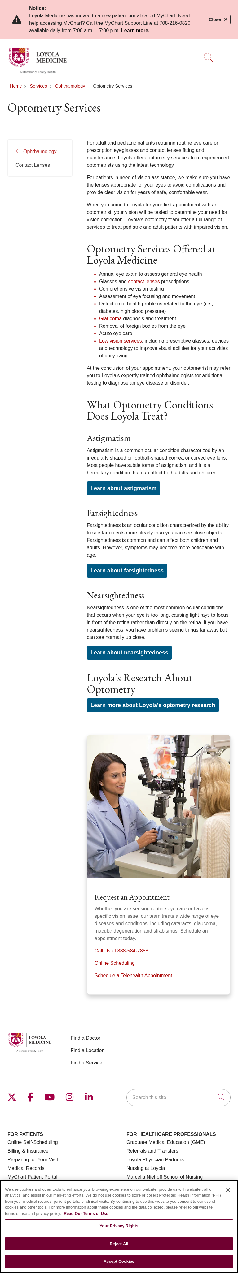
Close (218, 19)
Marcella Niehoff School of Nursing (164, 1177)
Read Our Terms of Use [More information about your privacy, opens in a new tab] (86, 1213)
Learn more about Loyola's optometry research (152, 705)
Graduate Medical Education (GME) (165, 1142)
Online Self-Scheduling (32, 1142)
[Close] (228, 1190)
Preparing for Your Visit (32, 1159)
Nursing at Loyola (145, 1168)
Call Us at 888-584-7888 (121, 950)
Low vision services (120, 340)
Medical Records (25, 1168)
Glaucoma (110, 318)
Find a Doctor (85, 1038)
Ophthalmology (40, 151)
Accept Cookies (119, 1261)
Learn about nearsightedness (129, 652)
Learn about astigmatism (123, 488)
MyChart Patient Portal (32, 1177)
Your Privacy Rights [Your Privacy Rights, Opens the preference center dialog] (118, 1225)
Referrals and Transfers (152, 1151)
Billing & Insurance (28, 1151)
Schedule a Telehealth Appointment (133, 975)
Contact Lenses (32, 165)
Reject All (119, 1243)
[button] (225, 55)
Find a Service (86, 1062)
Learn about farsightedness (127, 570)
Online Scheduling (115, 963)
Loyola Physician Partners (155, 1159)
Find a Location (87, 1050)
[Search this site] (178, 1097)
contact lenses (144, 281)
